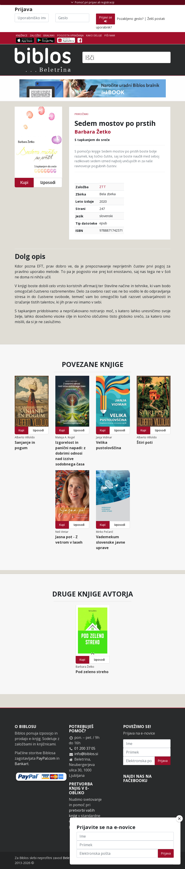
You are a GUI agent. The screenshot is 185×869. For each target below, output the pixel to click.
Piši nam (109, 35)
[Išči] (126, 57)
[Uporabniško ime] (32, 18)
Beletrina (69, 858)
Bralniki (48, 35)
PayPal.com (45, 758)
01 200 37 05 (84, 748)
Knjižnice (21, 35)
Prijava (163, 761)
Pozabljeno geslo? (130, 18)
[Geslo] (72, 18)
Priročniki (81, 114)
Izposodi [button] (47, 182)
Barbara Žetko (93, 131)
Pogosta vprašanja (70, 35)
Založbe (35, 35)
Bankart (21, 763)
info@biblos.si (86, 753)
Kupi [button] (24, 182)
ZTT (102, 187)
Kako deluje (94, 35)
